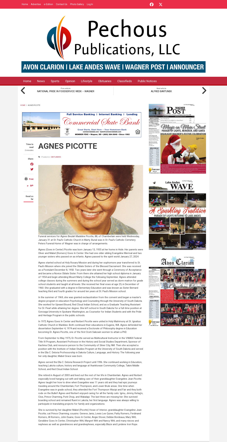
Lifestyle (86, 81)
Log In (90, 4)
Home (25, 4)
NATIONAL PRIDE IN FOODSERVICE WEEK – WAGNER (65, 91)
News (41, 81)
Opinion (70, 81)
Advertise (36, 4)
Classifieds (124, 81)
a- (28, 186)
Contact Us (61, 4)
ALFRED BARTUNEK (161, 91)
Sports (55, 81)
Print (31, 179)
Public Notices (147, 81)
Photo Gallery (77, 4)
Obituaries (104, 81)
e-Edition (48, 4)
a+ (31, 185)
